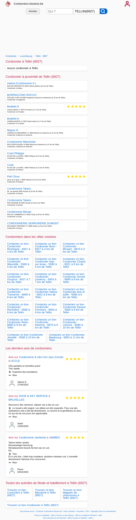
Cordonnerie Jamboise (32, 437)
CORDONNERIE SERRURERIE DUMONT (33, 223)
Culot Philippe (15, 153)
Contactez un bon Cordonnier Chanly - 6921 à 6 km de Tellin (74, 262)
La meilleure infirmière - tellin (91, 515)
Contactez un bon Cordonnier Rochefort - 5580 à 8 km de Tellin (18, 308)
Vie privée (80, 511)
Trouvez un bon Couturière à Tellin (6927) (18, 492)
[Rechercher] (104, 11)
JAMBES (54, 437)
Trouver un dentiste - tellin (82, 518)
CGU (87, 511)
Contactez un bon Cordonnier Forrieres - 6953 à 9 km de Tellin (46, 308)
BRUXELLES (16, 399)
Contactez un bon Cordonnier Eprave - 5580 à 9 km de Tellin (74, 308)
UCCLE (15, 360)
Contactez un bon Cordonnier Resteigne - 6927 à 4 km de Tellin (18, 247)
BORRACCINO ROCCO (22, 95)
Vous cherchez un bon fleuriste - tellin (57, 518)
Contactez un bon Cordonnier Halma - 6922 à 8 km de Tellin (46, 293)
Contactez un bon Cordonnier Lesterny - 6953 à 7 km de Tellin (45, 278)
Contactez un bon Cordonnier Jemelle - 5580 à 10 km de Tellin (25, 337)
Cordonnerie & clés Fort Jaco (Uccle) (41, 357)
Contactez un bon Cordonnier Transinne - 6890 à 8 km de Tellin (18, 293)
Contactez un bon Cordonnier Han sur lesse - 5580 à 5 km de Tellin (46, 262)
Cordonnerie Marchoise (21, 142)
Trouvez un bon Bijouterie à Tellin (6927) (45, 492)
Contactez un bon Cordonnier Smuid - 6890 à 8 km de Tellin (74, 278)
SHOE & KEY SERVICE (33, 395)
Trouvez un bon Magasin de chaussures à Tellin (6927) (72, 493)
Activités (33, 11)
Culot (10, 165)
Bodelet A (13, 106)
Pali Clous (13, 176)
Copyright (94, 511)
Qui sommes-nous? (27, 511)
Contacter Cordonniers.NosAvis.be (49, 511)
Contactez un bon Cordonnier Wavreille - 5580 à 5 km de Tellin (18, 262)
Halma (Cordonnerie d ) (21, 83)
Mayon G (12, 130)
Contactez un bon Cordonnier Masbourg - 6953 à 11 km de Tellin (67, 337)
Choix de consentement (107, 511)
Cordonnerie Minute (19, 212)
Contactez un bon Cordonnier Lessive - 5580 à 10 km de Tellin (73, 323)
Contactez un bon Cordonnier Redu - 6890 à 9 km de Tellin (18, 323)
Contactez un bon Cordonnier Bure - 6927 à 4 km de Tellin (46, 247)
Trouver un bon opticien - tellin (67, 515)
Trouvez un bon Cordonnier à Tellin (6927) (33, 505)
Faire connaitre (69, 511)
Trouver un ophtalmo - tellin (44, 515)
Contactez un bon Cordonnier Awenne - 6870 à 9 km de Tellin (46, 323)
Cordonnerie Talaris (19, 189)
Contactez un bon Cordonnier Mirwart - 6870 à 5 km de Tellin (74, 247)
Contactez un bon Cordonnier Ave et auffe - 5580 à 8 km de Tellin (74, 293)
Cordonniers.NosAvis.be (28, 3)
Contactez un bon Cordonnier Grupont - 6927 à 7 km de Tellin (18, 278)
